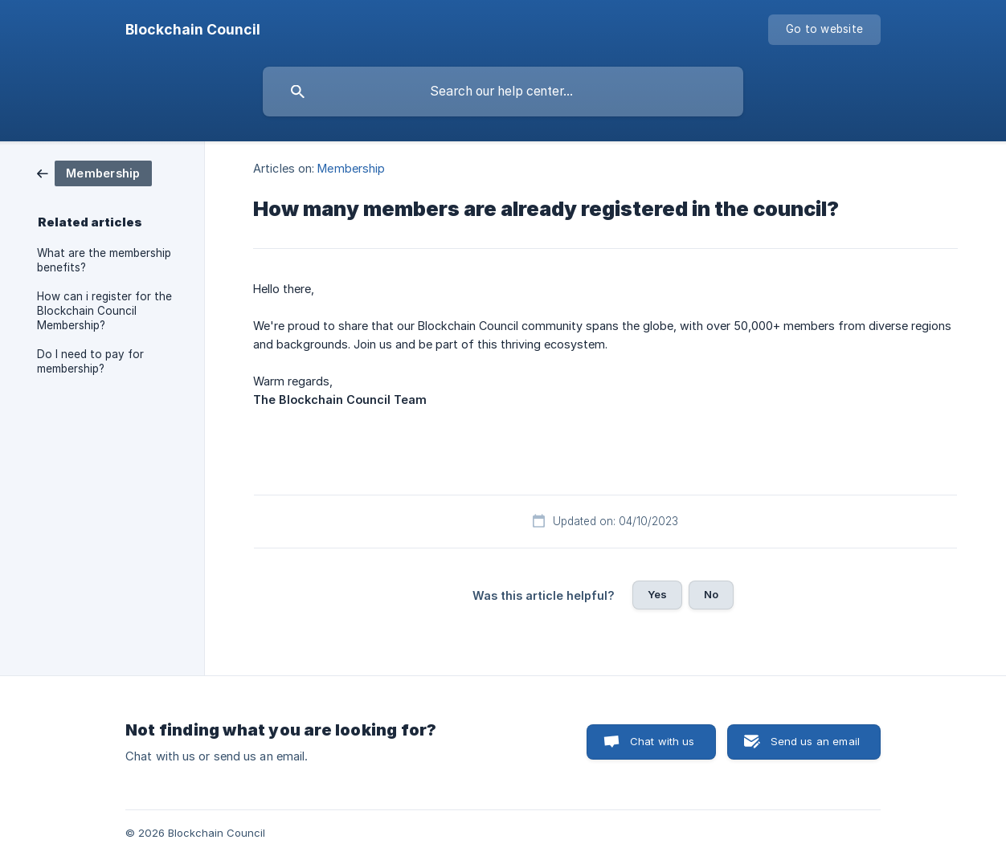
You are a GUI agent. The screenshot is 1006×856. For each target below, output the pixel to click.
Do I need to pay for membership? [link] (90, 361)
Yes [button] (657, 594)
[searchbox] (503, 91)
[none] (192, 29)
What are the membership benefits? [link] (104, 260)
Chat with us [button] (662, 741)
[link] (94, 172)
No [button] (711, 594)
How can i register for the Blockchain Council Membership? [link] (104, 311)
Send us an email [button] (815, 741)
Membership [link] (351, 168)
